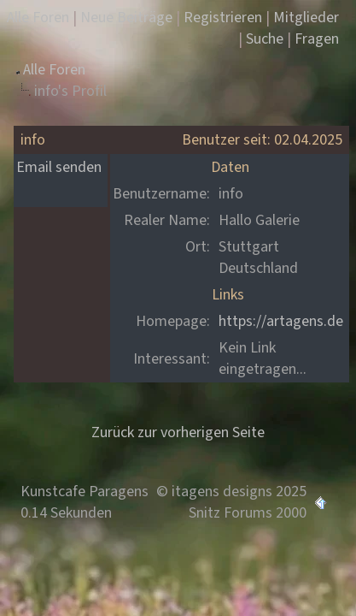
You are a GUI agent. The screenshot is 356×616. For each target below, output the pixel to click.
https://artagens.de (281, 321)
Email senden (59, 167)
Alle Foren (54, 69)
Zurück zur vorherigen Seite (178, 432)
